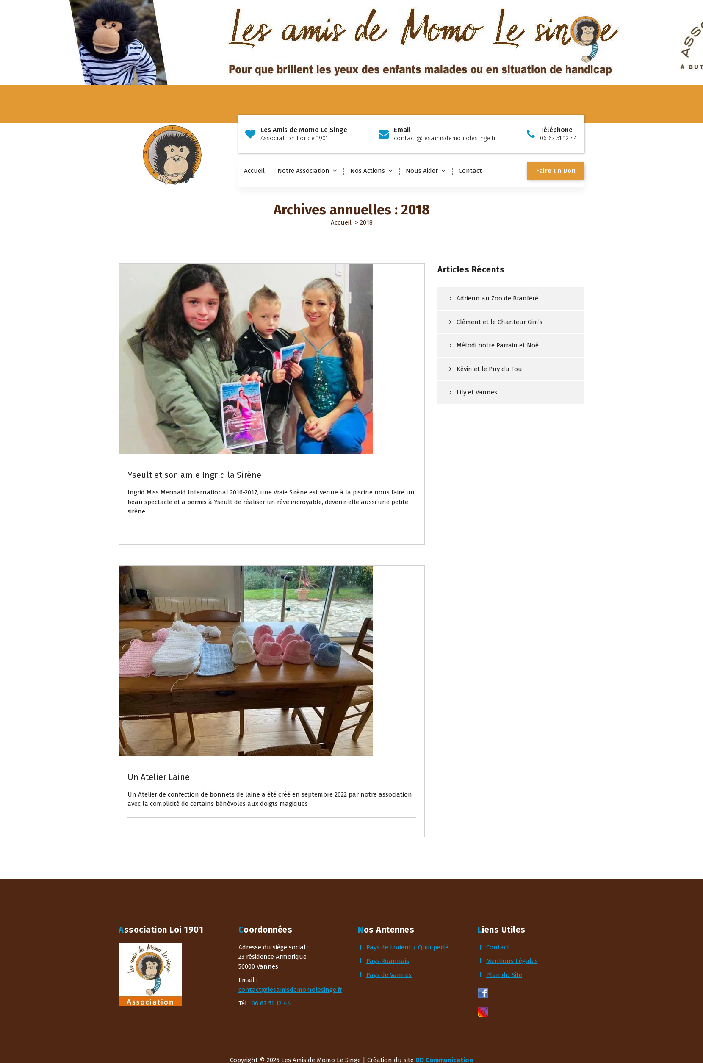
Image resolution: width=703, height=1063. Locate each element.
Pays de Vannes (389, 975)
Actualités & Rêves (164, 438)
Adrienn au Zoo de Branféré (497, 298)
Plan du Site (504, 975)
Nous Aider (422, 171)
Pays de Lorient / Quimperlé (407, 947)
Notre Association (303, 171)
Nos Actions (367, 171)
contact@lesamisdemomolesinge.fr (290, 990)
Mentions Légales (512, 961)
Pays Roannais (387, 961)
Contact (470, 171)
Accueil (254, 171)
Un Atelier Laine (158, 777)
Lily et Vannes (477, 392)
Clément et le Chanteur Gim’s (499, 322)
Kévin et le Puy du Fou (489, 369)
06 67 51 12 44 (271, 1003)
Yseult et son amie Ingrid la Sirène (194, 475)
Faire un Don (556, 171)
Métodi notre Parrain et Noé (498, 345)
